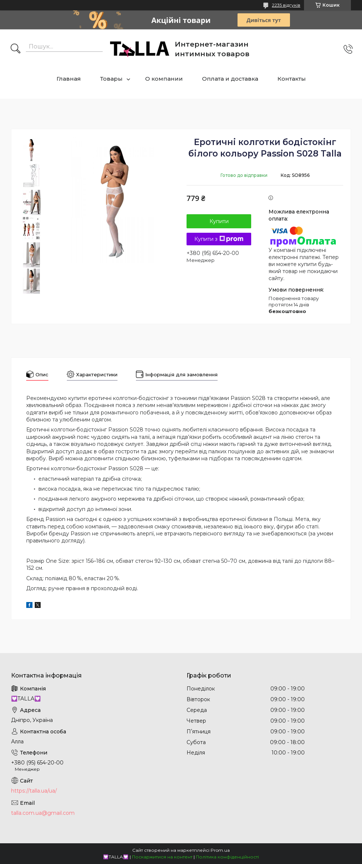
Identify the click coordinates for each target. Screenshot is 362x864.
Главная (69, 78)
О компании (164, 78)
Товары (111, 78)
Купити (219, 221)
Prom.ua (220, 850)
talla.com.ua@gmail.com (43, 813)
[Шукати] (15, 49)
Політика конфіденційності (227, 857)
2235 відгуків (286, 5)
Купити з (218, 239)
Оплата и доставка (230, 78)
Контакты (291, 78)
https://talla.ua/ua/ (34, 790)
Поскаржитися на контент (162, 857)
